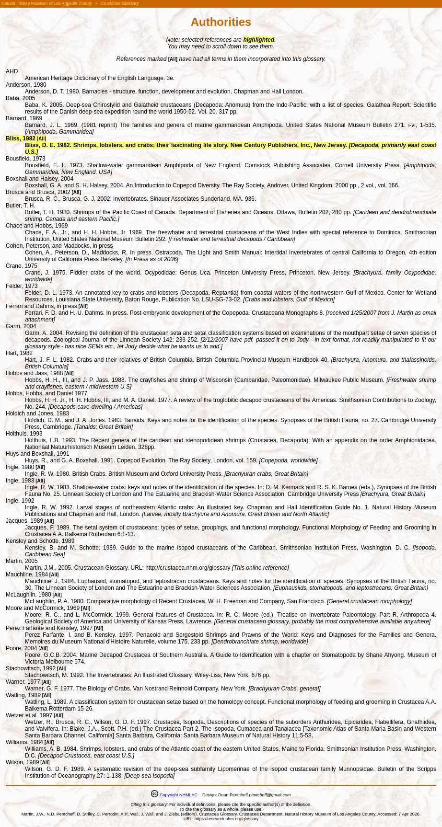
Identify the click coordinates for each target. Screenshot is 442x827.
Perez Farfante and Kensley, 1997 (49, 628)
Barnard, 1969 (24, 118)
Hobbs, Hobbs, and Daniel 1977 (46, 393)
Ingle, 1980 (20, 467)
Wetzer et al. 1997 (29, 715)
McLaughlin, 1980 (28, 594)
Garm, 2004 (21, 326)
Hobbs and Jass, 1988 (34, 373)
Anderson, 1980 (26, 84)
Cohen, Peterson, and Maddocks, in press (59, 245)
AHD (12, 71)
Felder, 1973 (22, 286)
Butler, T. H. (20, 205)
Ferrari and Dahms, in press (41, 306)
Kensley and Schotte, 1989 (40, 541)
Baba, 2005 (20, 98)
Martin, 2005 (22, 561)
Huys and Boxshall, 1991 (38, 453)
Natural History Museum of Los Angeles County (46, 3)
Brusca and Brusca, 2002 (38, 192)
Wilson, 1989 (22, 762)
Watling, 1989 (23, 695)
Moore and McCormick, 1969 (43, 608)
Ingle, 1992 (20, 500)
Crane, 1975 (21, 266)
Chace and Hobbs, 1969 (37, 225)
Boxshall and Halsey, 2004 (39, 178)
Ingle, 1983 (20, 480)
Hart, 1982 (19, 353)
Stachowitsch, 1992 (31, 668)
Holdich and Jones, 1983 (37, 413)
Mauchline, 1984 (27, 574)
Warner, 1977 (23, 681)
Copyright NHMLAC (178, 795)
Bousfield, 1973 (26, 158)
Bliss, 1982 (20, 138)
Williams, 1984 (24, 742)
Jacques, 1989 (24, 520)
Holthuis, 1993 (24, 433)
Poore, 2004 (21, 648)
